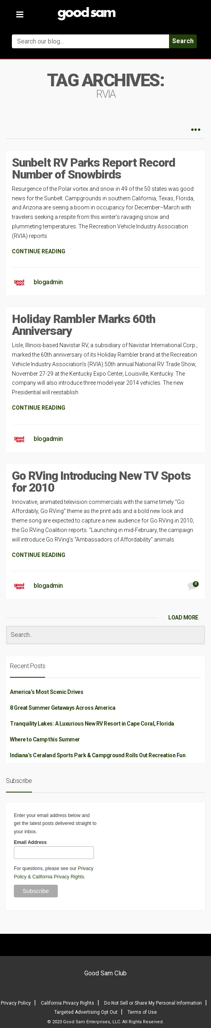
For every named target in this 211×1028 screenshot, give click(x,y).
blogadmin (48, 282)
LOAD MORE (183, 617)
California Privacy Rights (58, 877)
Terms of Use (142, 1012)
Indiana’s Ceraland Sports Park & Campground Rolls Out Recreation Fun (97, 755)
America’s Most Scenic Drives (46, 692)
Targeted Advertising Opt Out (86, 1012)
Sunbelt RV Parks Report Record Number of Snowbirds (93, 168)
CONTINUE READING (38, 251)
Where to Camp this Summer (45, 739)
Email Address (30, 842)
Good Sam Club (105, 973)
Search (183, 41)
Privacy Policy (16, 1003)
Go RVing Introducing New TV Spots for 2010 (101, 481)
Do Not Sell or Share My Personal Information (153, 1003)
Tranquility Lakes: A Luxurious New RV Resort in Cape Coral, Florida (92, 723)
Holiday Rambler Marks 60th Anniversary (83, 325)
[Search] (105, 635)
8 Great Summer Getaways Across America (62, 708)
